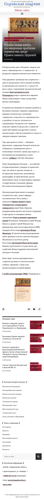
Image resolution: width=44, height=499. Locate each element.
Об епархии (6, 427)
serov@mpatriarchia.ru (17, 480)
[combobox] (18, 456)
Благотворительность (10, 438)
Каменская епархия (9, 398)
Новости (29, 38)
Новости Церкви (11, 40)
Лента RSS (7, 485)
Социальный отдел (9, 413)
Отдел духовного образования (13, 417)
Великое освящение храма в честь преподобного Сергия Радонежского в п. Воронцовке (14, 325)
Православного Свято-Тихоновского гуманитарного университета (16, 205)
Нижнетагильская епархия (11, 394)
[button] (22, 14)
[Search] (39, 456)
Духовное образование (14, 38)
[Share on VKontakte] (28, 309)
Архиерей (6, 434)
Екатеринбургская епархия (12, 390)
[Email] (34, 309)
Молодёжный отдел (9, 405)
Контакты (5, 449)
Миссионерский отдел (10, 409)
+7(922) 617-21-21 (9, 476)
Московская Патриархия (11, 386)
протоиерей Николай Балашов (25, 243)
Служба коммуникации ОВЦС (15, 274)
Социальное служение (36, 369)
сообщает (13, 158)
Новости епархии (34, 327)
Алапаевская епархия (10, 401)
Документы (6, 446)
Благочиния (6, 442)
